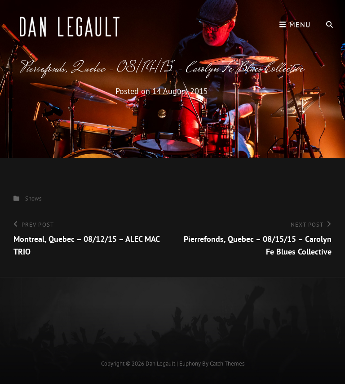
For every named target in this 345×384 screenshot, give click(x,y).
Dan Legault (160, 363)
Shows (33, 198)
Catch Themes (227, 363)
